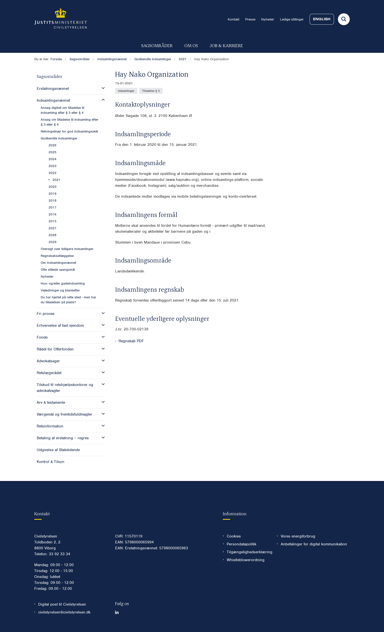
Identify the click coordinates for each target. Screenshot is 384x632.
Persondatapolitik (241, 544)
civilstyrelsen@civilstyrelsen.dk (64, 612)
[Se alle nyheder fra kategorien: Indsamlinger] (126, 91)
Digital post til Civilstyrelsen (62, 604)
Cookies (234, 536)
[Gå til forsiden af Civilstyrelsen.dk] (60, 19)
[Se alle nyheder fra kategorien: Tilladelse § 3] (151, 91)
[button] (102, 88)
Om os (191, 45)
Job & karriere (226, 45)
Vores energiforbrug (298, 536)
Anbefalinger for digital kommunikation (314, 544)
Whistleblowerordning (245, 559)
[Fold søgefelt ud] (344, 19)
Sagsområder (157, 45)
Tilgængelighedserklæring (248, 552)
